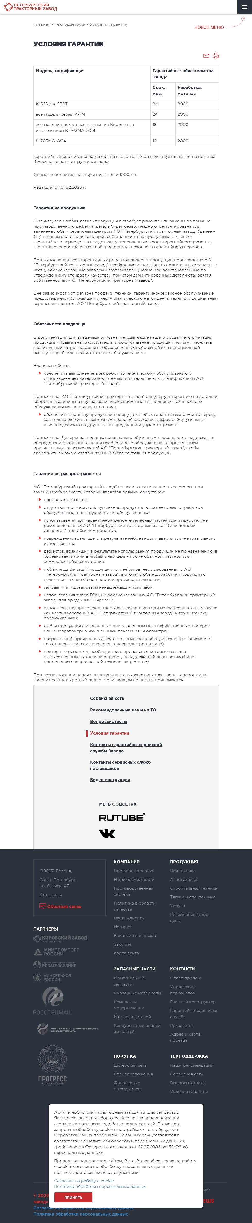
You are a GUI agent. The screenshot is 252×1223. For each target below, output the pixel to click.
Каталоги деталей (132, 1016)
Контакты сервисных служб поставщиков (120, 766)
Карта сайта (126, 953)
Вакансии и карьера (135, 935)
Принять (73, 1197)
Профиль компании (134, 870)
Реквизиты (181, 1025)
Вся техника (183, 870)
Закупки (122, 944)
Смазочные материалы (137, 993)
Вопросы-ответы (108, 722)
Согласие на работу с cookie (84, 1180)
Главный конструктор (193, 1002)
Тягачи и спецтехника (192, 897)
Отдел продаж (185, 978)
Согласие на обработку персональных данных (83, 1208)
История (123, 927)
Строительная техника (193, 888)
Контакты (50, 894)
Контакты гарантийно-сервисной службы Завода (126, 748)
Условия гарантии (109, 733)
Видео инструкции (110, 780)
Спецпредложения (133, 1074)
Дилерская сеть (130, 1065)
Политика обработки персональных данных (80, 1214)
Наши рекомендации (191, 1065)
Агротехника (183, 879)
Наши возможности (134, 879)
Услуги (177, 905)
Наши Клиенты (129, 918)
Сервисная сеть (107, 699)
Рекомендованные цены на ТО (123, 710)
